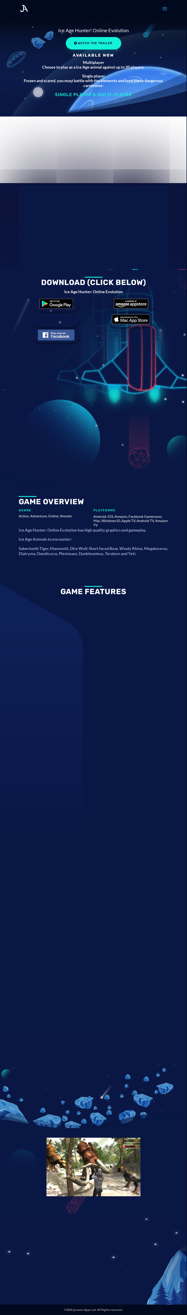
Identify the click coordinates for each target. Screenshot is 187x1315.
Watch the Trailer (95, 43)
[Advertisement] (93, 150)
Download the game (56, 303)
